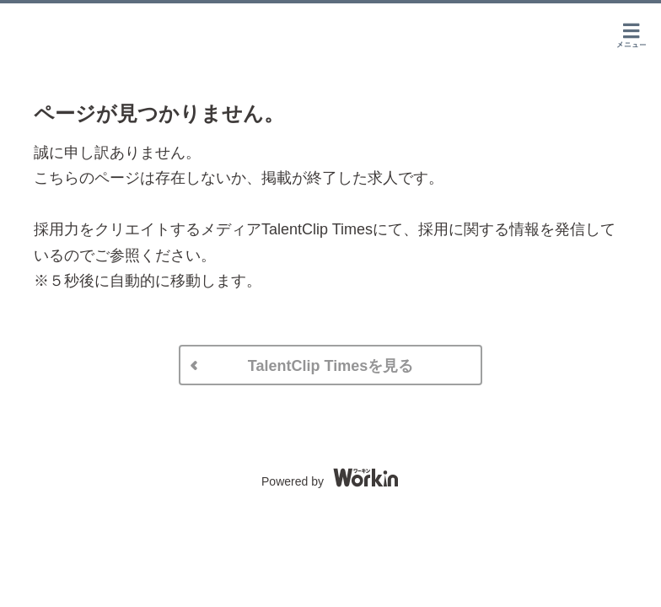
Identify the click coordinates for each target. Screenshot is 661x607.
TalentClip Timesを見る (330, 365)
